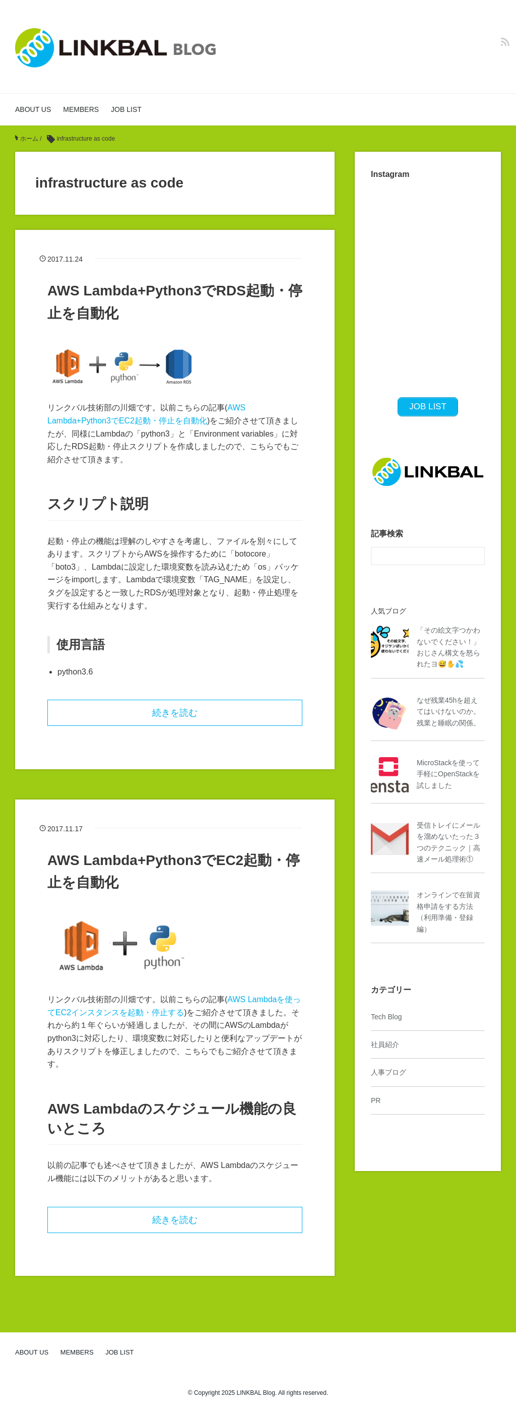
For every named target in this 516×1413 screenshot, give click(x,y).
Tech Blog (386, 1017)
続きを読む (175, 713)
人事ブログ (388, 1072)
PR (375, 1100)
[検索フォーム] (417, 556)
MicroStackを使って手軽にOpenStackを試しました (448, 774)
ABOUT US (33, 109)
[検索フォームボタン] (475, 556)
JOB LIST (126, 109)
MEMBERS (81, 109)
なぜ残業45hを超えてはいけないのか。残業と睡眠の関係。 (448, 711)
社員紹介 (385, 1044)
